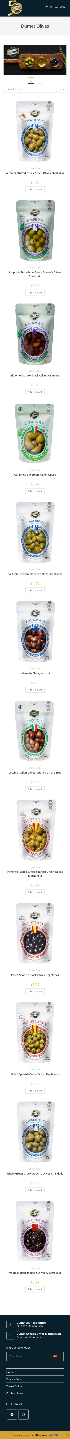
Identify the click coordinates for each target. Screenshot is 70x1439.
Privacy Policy (14, 1379)
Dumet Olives (35, 168)
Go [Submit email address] (55, 1356)
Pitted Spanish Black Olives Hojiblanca (35, 975)
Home (10, 1372)
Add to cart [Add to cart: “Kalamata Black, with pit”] (35, 689)
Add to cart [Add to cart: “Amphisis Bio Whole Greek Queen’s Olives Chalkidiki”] (35, 292)
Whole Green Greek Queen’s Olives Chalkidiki (35, 1173)
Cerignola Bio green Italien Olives (35, 474)
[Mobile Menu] (59, 7)
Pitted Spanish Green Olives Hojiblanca (35, 1074)
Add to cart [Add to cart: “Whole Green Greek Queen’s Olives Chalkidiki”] (35, 1190)
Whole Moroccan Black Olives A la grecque (35, 1272)
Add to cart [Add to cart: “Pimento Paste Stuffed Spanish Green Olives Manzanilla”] (35, 892)
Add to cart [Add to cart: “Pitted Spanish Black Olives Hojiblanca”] (35, 991)
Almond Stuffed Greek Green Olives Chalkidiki (35, 173)
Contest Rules (14, 1393)
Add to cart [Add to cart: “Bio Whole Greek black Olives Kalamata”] (35, 392)
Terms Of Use (14, 1386)
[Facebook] (12, 1414)
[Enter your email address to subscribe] (35, 1356)
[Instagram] (23, 1414)
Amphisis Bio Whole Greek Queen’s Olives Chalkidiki (35, 274)
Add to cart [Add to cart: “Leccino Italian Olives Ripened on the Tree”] (35, 789)
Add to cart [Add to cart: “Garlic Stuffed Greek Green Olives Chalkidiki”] (35, 590)
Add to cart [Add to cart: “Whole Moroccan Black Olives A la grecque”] (35, 1289)
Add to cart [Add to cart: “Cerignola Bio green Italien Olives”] (35, 491)
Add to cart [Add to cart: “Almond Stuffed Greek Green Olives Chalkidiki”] (35, 189)
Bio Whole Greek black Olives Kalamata (35, 375)
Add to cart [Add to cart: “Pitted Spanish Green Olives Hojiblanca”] (35, 1090)
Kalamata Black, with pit (35, 673)
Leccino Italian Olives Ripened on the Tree (35, 772)
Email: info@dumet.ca (30, 1337)
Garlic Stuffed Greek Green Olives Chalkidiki (35, 574)
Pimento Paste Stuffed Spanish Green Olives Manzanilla (35, 873)
